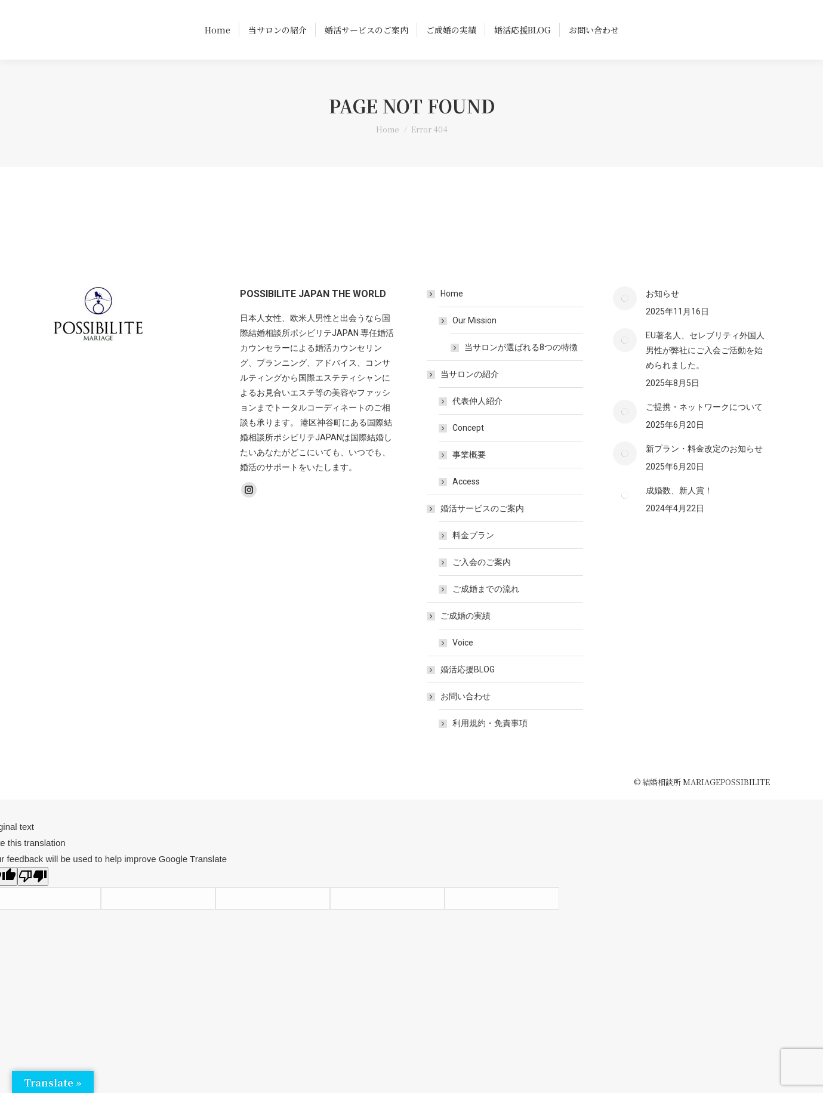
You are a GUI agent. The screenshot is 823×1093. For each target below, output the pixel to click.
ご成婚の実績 (460, 637)
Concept (468, 449)
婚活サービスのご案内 (476, 530)
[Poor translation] (32, 897)
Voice (462, 664)
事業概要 (469, 476)
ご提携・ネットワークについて (704, 428)
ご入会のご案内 (481, 583)
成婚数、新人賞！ (679, 512)
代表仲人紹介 (477, 422)
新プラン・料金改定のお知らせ (704, 470)
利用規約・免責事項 (490, 744)
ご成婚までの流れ (485, 610)
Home (446, 315)
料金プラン (473, 556)
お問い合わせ (460, 718)
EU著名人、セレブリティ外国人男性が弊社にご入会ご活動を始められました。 (705, 371)
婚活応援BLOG (467, 691)
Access (466, 503)
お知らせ (662, 315)
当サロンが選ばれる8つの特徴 (521, 368)
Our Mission (468, 342)
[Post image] (625, 320)
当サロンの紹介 (464, 395)
